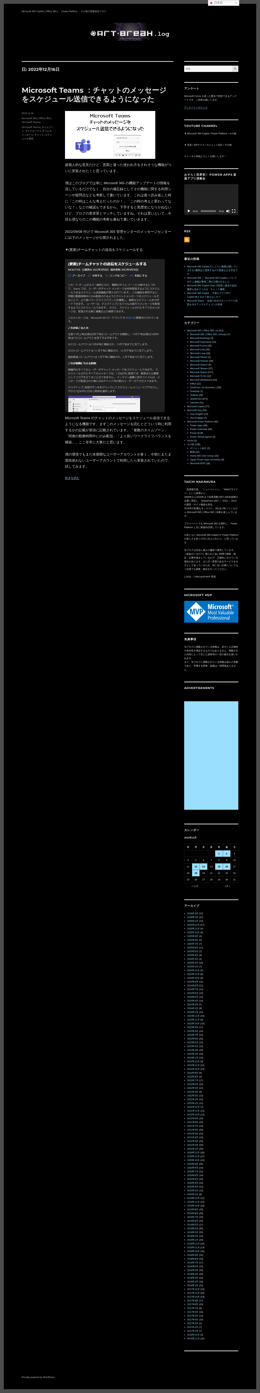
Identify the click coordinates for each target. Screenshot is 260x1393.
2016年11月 (193, 1338)
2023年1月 (192, 1057)
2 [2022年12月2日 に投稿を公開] (226, 853)
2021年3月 (192, 1141)
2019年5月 (192, 1224)
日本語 (216, 3)
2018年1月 (192, 1285)
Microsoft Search (199, 364)
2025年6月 (192, 947)
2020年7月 (192, 1171)
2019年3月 (192, 1232)
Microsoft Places (198, 357)
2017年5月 (192, 1315)
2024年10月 (193, 978)
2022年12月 (193, 1061)
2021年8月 (192, 1122)
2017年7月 (192, 1308)
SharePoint (196, 398)
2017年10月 (193, 1296)
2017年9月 (192, 1300)
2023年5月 (192, 1042)
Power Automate (198, 429)
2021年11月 (193, 1110)
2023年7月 (192, 1034)
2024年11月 (193, 974)
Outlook (194, 395)
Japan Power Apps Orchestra (205, 459)
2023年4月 (192, 1046)
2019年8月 (192, 1213)
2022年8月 (192, 1076)
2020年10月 (193, 1160)
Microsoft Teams (31, 122)
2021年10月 (193, 1114)
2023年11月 (193, 1019)
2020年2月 (192, 1190)
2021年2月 (192, 1145)
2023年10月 (193, 1023)
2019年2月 (192, 1236)
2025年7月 (192, 943)
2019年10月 (193, 1205)
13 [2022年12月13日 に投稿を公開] (203, 866)
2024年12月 (193, 970)
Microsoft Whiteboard (201, 379)
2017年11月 (193, 1293)
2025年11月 (193, 928)
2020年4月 (192, 1183)
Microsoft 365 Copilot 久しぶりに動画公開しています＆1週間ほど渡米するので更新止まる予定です (212, 270)
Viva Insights (196, 414)
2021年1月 (192, 1148)
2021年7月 (192, 1126)
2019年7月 (192, 1217)
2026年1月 (192, 921)
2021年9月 (192, 1118)
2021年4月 (192, 1137)
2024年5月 (192, 997)
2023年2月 (192, 1053)
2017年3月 (192, 1323)
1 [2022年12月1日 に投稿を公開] (219, 853)
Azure (190, 440)
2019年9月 (192, 1209)
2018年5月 (192, 1270)
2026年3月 (192, 913)
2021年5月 (192, 1133)
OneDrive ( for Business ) (203, 387)
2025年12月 (193, 924)
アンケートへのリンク (196, 107)
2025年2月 (192, 962)
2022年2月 (192, 1099)
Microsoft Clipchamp (200, 342)
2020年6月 (192, 1175)
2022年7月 (192, 1080)
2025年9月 (192, 936)
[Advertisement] (212, 755)
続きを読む (72, 478)
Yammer (194, 402)
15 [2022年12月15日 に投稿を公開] (219, 866)
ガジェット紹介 (198, 448)
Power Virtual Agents (201, 436)
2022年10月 (193, 1069)
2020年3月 (192, 1186)
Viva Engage (196, 417)
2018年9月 (192, 1255)
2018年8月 (192, 1258)
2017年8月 (192, 1304)
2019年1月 (192, 1239)
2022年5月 (192, 1088)
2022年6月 (192, 1084)
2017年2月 (192, 1327)
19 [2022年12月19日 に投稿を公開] (195, 873)
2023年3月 (192, 1050)
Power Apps (196, 425)
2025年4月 (192, 955)
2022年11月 (193, 1065)
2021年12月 (193, 1107)
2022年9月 (192, 1072)
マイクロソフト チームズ (38, 130)
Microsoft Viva (194, 410)
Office (193, 383)
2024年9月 (192, 981)
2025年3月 (192, 959)
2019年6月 (192, 1220)
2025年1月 (192, 966)
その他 (190, 444)
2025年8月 (192, 940)
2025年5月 (192, 951)
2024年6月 (192, 993)
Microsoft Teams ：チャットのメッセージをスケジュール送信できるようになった (94, 94)
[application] (211, 199)
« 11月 (195, 886)
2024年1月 (192, 1012)
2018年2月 (192, 1281)
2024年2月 (192, 1008)
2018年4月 (192, 1274)
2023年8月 (192, 1031)
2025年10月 (193, 932)
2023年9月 (192, 1027)
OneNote (195, 391)
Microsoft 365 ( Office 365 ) (36, 118)
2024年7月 (192, 989)
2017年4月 (192, 1319)
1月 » (227, 886)
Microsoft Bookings (200, 338)
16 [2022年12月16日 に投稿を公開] (226, 866)
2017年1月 (192, 1331)
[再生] (189, 211)
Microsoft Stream (199, 368)
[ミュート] (228, 211)
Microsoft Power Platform (200, 421)
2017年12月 (193, 1289)
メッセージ (27, 134)
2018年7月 (192, 1262)
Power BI (195, 433)
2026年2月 (192, 917)
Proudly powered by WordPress (38, 1377)
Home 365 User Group (202, 455)
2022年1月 (192, 1103)
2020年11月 (193, 1156)
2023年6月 (192, 1038)
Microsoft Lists (197, 349)
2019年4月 (192, 1228)
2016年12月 (193, 1334)
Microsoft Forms (198, 345)
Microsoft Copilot (196, 406)
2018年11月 (193, 1247)
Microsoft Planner (199, 361)
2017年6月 (192, 1312)
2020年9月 (192, 1164)
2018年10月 (193, 1251)
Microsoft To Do (198, 376)
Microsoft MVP (197, 463)
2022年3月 (192, 1095)
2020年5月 (192, 1179)
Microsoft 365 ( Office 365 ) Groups (208, 334)
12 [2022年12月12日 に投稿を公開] (195, 866)
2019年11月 (193, 1202)
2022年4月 (192, 1091)
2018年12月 (193, 1243)
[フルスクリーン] (233, 211)
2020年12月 (193, 1152)
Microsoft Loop (197, 353)
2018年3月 (192, 1277)
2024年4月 (192, 1000)
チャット (39, 134)
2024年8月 (192, 985)
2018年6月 (192, 1266)
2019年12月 (193, 1198)
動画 (192, 452)
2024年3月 (192, 1004)
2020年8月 (192, 1167)
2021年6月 (192, 1129)
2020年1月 (192, 1194)
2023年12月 (193, 1016)
